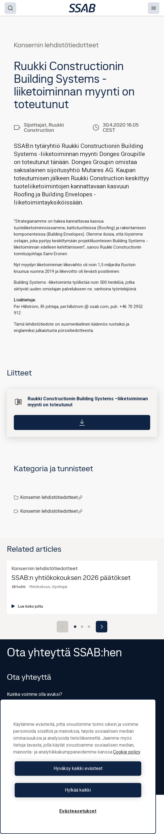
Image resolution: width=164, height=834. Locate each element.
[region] (78, 766)
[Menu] (153, 8)
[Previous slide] (62, 626)
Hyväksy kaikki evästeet (78, 768)
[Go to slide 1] (75, 626)
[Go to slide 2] (82, 626)
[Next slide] (101, 626)
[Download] (82, 422)
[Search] (10, 8)
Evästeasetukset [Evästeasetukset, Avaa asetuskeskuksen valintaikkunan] (77, 811)
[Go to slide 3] (88, 626)
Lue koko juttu (27, 606)
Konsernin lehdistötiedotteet (51, 497)
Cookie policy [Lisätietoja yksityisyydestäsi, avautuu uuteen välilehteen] (126, 752)
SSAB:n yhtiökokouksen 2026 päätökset (71, 578)
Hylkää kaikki (78, 790)
